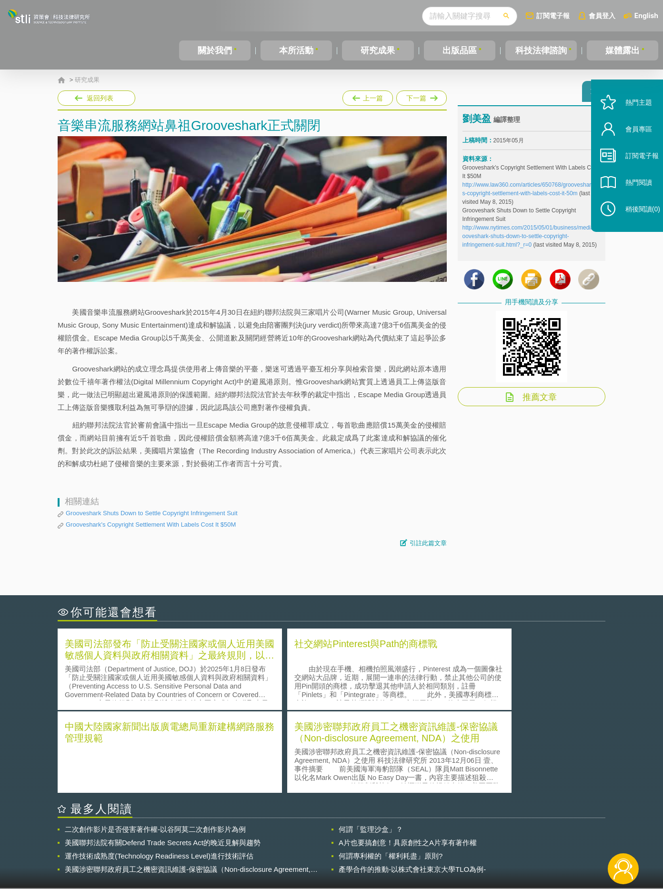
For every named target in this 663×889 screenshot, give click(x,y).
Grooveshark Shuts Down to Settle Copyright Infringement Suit (152, 513)
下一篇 (421, 96)
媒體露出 (622, 50)
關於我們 (215, 50)
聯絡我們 (334, 850)
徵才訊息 (393, 836)
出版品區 (459, 50)
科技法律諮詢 (541, 50)
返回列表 (100, 98)
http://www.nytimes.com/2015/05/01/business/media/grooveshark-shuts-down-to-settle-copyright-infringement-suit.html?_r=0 (531, 240)
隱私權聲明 (337, 836)
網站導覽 (393, 850)
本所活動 (296, 50)
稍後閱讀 (634, 227)
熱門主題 (630, 120)
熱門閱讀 (630, 200)
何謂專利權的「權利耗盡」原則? (390, 772)
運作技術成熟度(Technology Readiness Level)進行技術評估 (159, 772)
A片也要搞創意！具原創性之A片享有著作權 (408, 758)
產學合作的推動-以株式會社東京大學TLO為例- (412, 785)
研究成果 (378, 50)
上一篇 (367, 96)
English (646, 15)
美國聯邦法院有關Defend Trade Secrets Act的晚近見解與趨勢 (163, 758)
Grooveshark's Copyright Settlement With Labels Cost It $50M (151, 524)
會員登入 (602, 15)
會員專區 (630, 147)
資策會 (468, 836)
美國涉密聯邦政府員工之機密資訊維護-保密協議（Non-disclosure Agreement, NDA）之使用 (188, 785)
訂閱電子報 (553, 15)
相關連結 (523, 836)
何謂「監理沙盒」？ (371, 745)
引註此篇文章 (428, 543)
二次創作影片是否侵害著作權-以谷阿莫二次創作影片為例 (155, 745)
